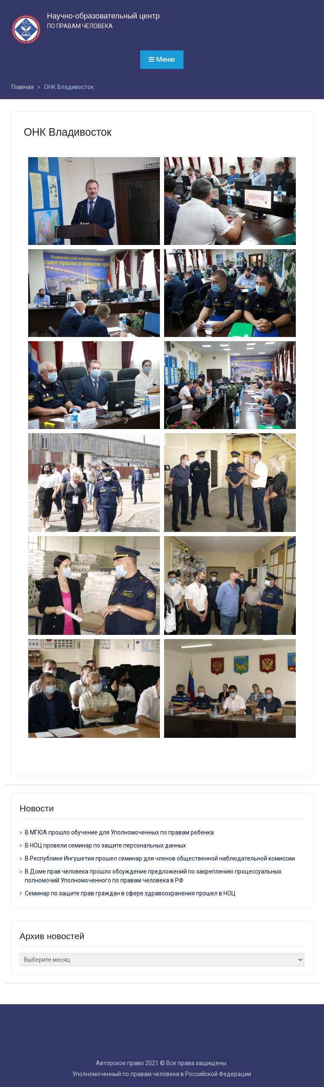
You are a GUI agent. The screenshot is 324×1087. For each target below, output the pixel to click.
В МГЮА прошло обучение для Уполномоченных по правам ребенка (119, 832)
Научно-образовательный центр (103, 16)
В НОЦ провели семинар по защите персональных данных (105, 845)
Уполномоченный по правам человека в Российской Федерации (161, 1074)
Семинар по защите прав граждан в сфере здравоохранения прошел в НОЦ (130, 893)
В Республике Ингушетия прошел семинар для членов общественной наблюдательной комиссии (160, 858)
